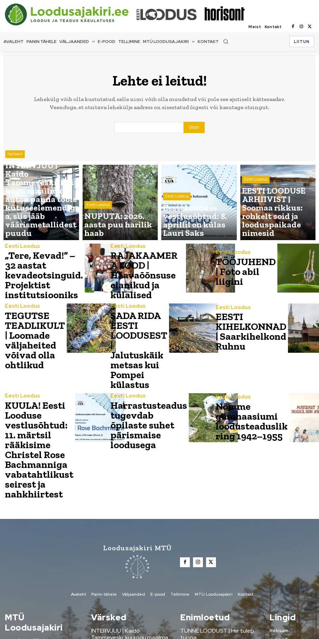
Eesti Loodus (98, 219)
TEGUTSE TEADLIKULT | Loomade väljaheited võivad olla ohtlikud (26, 324)
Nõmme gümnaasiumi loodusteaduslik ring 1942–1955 (240, 379)
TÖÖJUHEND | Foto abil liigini (238, 272)
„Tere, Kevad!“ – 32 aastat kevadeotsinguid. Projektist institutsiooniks (32, 272)
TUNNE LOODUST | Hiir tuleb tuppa (218, 552)
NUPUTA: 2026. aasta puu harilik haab (126, 581)
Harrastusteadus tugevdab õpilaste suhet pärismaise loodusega (136, 379)
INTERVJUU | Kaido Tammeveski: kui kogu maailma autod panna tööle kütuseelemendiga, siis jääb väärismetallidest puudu (130, 560)
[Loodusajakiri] (70, 14)
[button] (225, 41)
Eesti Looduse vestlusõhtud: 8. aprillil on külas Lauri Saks (124, 596)
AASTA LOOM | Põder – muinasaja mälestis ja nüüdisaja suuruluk (217, 575)
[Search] (194, 128)
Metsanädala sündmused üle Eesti (217, 562)
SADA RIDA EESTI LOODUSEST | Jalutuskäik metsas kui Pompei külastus (130, 326)
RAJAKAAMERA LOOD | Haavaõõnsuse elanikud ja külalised (132, 272)
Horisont (15, 197)
